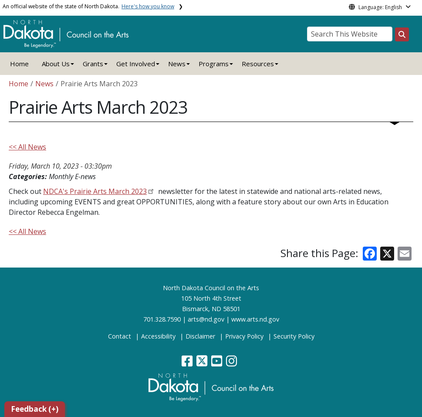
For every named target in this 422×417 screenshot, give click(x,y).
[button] (188, 363)
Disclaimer (200, 336)
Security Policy (293, 336)
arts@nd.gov (206, 319)
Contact (119, 336)
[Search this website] (402, 34)
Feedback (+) (34, 409)
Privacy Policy (244, 336)
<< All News (27, 147)
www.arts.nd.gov (255, 319)
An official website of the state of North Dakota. (88, 6)
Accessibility (158, 336)
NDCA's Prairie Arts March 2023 (95, 191)
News (44, 83)
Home (19, 63)
